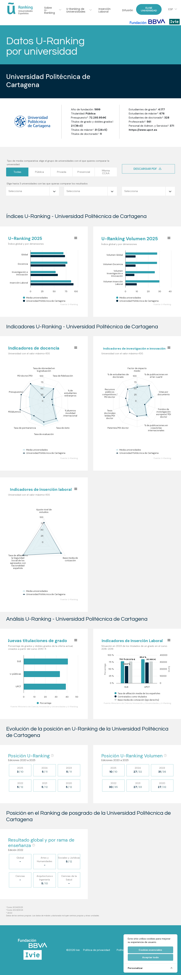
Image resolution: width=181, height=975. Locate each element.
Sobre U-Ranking (49, 10)
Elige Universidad (149, 9)
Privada (61, 172)
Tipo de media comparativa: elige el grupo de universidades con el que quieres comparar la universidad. (58, 162)
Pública (39, 172)
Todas (17, 172)
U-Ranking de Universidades (75, 10)
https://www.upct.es (143, 130)
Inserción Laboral (104, 10)
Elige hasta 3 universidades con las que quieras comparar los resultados (47, 183)
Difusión (127, 10)
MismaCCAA (106, 172)
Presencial (83, 172)
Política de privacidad (96, 950)
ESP (170, 9)
